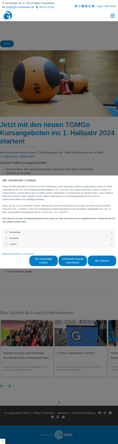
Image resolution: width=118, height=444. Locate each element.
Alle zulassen (102, 260)
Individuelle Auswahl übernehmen (72, 261)
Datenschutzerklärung (12, 254)
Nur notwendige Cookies (43, 261)
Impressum (28, 254)
